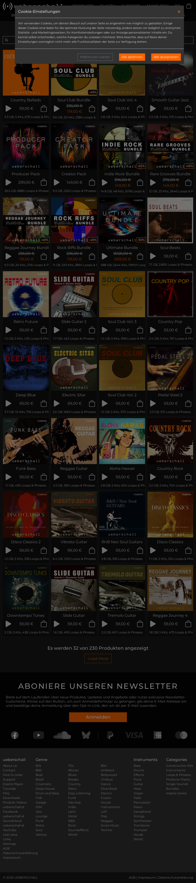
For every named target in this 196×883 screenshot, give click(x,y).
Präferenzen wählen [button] (95, 57)
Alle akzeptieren (166, 57)
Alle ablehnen (132, 57)
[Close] (179, 12)
